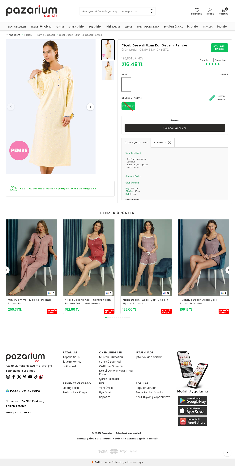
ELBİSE (128, 26)
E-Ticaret (106, 462)
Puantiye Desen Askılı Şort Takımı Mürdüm (198, 302)
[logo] (31, 11)
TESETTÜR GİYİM (41, 26)
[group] (51, 106)
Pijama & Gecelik (45, 35)
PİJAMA (207, 26)
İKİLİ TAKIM (113, 26)
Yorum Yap (220, 60)
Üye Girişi (105, 393)
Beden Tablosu (218, 97)
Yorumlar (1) (163, 143)
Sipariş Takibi (71, 388)
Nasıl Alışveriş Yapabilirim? (153, 397)
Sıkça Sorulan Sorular (149, 393)
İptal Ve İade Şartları (149, 357)
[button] (12, 106)
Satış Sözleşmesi (110, 362)
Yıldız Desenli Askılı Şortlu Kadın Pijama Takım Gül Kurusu (88, 302)
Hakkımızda (70, 366)
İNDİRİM (222, 26)
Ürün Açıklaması (136, 143)
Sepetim (104, 397)
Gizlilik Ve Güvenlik (111, 366)
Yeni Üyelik (106, 388)
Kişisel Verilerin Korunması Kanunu (116, 373)
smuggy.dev (85, 439)
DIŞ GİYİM (95, 26)
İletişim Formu (72, 362)
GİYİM (60, 26)
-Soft (96, 462)
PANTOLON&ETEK (148, 26)
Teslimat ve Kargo (75, 393)
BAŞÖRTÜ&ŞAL (173, 26)
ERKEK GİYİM (76, 26)
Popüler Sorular (146, 388)
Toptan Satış (71, 357)
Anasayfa (13, 35)
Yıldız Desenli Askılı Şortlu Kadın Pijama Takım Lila (145, 302)
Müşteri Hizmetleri (111, 357)
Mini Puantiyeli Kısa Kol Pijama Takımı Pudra (29, 302)
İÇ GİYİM (192, 26)
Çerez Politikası (109, 379)
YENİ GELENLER (17, 26)
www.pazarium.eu (18, 412)
